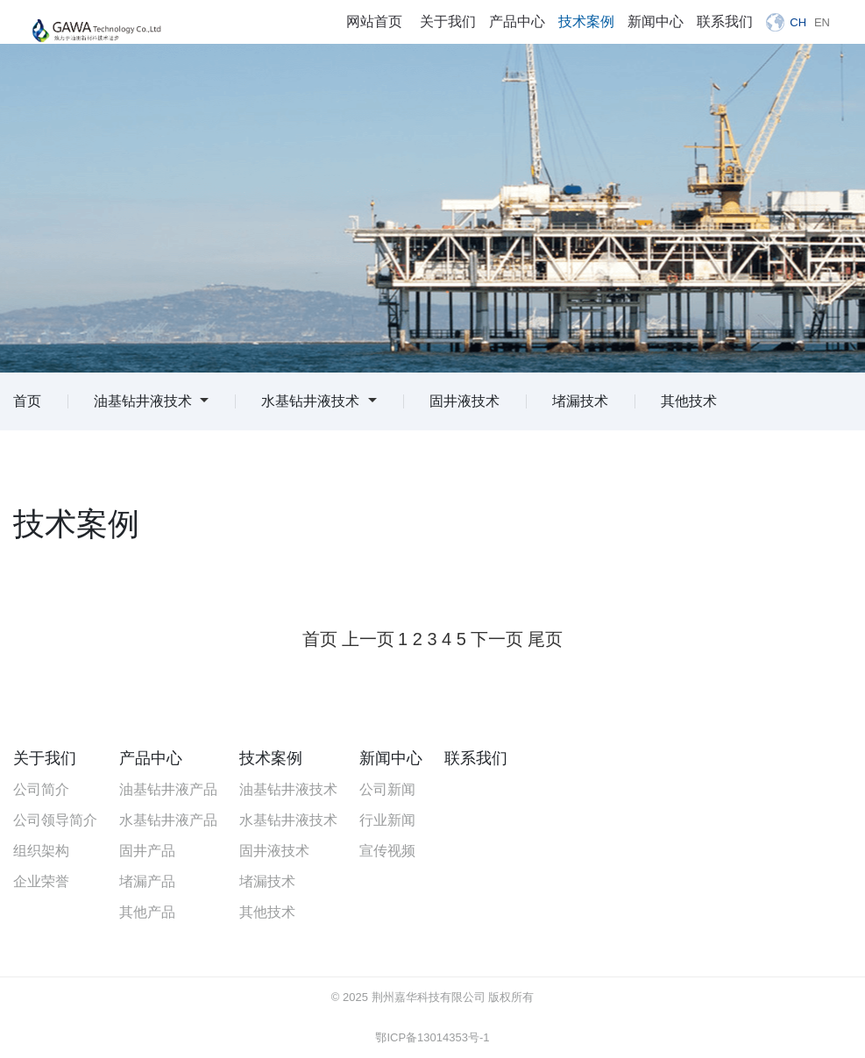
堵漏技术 (580, 401)
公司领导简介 (55, 820)
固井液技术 (464, 401)
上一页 (368, 639)
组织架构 (41, 850)
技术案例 (586, 21)
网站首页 (374, 21)
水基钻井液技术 (318, 401)
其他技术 (689, 401)
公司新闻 (387, 789)
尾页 (545, 639)
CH (798, 22)
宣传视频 (387, 850)
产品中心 (517, 21)
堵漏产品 (147, 881)
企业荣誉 (41, 881)
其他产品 (147, 912)
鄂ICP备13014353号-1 (432, 1037)
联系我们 (725, 21)
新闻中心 (655, 21)
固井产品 (147, 850)
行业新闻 (387, 820)
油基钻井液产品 (168, 789)
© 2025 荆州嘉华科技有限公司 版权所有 (432, 997)
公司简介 (41, 789)
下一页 (497, 639)
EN (822, 22)
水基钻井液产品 (168, 820)
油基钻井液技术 (151, 401)
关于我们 (448, 21)
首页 (27, 401)
